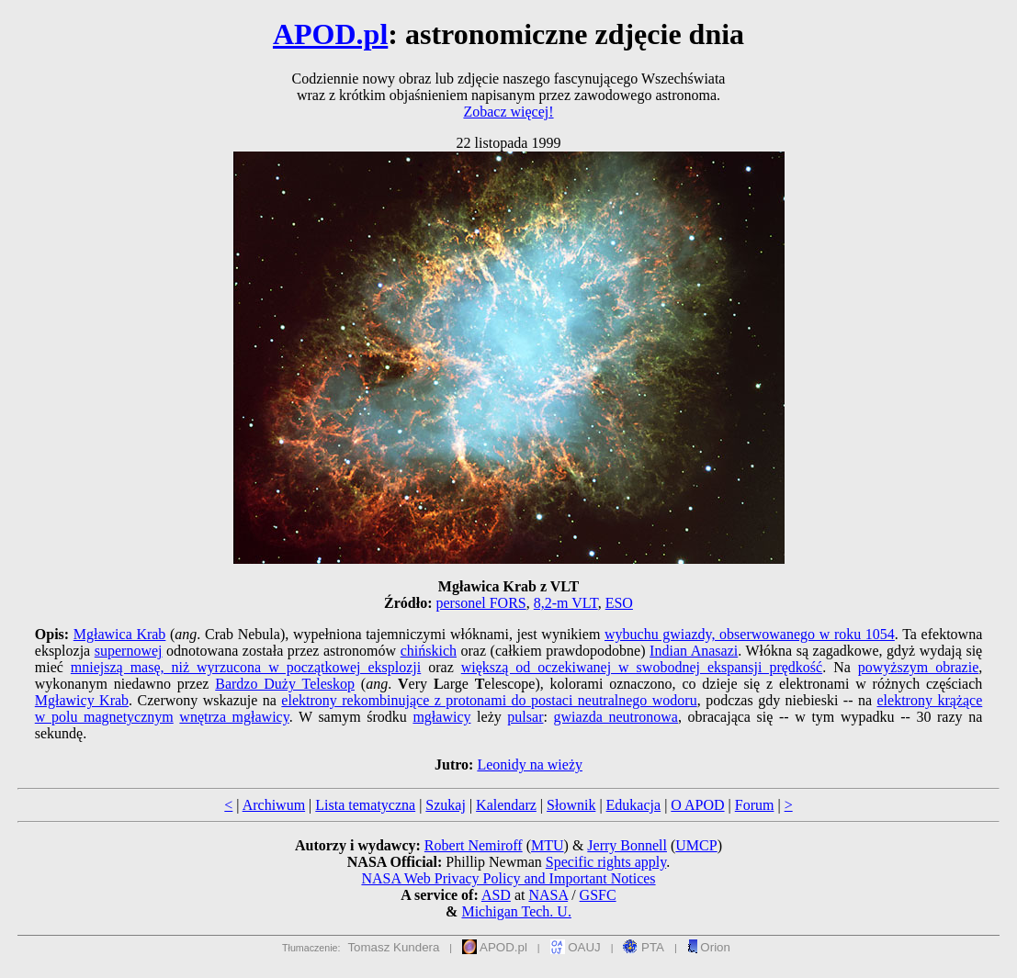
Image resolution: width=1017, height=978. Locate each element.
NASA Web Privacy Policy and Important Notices (508, 878)
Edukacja (633, 805)
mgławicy (441, 717)
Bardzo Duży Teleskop (285, 683)
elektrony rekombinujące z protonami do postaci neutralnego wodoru (488, 700)
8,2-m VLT (566, 603)
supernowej (129, 650)
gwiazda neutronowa (616, 717)
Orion (708, 947)
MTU (547, 845)
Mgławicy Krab (82, 700)
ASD (496, 895)
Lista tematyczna (365, 805)
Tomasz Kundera (393, 947)
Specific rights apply (606, 862)
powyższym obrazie (918, 667)
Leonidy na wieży (529, 764)
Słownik (571, 805)
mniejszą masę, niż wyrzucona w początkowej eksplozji (246, 667)
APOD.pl (330, 34)
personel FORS (481, 603)
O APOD (697, 805)
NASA (548, 895)
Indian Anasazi (694, 650)
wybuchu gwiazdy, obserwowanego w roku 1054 (750, 634)
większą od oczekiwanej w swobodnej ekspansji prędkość (641, 667)
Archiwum (274, 805)
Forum (754, 805)
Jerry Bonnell (627, 845)
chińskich (429, 650)
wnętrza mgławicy (233, 717)
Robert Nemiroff (473, 845)
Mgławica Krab (119, 634)
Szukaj (445, 805)
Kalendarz (506, 805)
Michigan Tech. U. (516, 911)
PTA (643, 947)
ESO (619, 603)
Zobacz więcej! (508, 111)
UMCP (696, 845)
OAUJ (575, 947)
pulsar (525, 717)
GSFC (598, 895)
